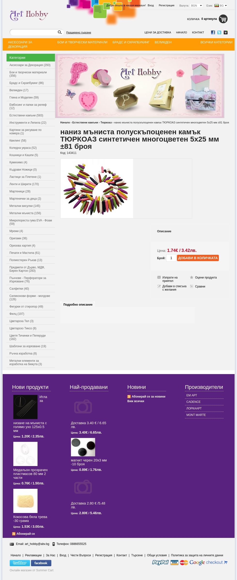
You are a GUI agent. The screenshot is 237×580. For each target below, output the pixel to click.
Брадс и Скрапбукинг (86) (26, 83)
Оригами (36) (18, 238)
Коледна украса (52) (23, 148)
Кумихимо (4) (18, 162)
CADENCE (193, 402)
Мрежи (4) (16, 231)
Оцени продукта (206, 277)
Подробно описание (77, 304)
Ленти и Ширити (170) (24, 184)
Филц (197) (16, 314)
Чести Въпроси (80, 555)
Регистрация (166, 5)
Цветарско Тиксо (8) (22, 328)
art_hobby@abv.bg (37, 544)
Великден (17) (18, 90)
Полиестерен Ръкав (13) (25, 260)
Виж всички (135, 401)
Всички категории (216, 42)
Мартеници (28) (20, 191)
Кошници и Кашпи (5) (23, 155)
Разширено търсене (78, 32)
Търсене (137, 555)
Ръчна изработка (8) (23, 353)
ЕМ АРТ (191, 395)
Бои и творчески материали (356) (28, 74)
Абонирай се (25, 533)
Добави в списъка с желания (174, 288)
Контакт (198, 32)
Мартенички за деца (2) (25, 198)
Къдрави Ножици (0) (23, 169)
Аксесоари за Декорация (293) (29, 65)
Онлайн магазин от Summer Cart (32, 570)
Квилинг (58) (17, 140)
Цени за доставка (158, 32)
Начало (181, 32)
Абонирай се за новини (148, 396)
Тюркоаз (106, 122)
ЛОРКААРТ (194, 408)
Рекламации (33, 555)
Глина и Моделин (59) (24, 97)
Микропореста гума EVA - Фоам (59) (30, 222)
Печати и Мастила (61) (24, 253)
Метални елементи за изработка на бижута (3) (25, 362)
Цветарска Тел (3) (21, 321)
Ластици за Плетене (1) (25, 177)
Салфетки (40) (19, 288)
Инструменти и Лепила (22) (27, 122)
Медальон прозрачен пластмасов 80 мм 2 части (30, 474)
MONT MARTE (196, 415)
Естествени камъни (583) (26, 115)
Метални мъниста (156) (25, 213)
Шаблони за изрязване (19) (27, 346)
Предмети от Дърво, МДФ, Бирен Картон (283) (27, 269)
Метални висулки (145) (24, 206)
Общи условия (157, 555)
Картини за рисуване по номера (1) (25, 131)
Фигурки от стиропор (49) (26, 306)
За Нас (50, 555)
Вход (151, 5)
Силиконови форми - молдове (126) (29, 297)
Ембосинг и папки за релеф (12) (28, 106)
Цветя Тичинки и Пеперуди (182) (27, 337)
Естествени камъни (85, 122)
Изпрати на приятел (170, 279)
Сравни (200, 286)
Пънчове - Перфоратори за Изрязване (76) (27, 279)
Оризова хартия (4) (22, 245)
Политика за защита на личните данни (197, 555)
